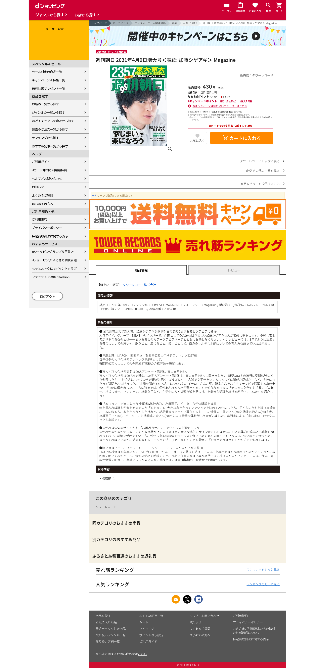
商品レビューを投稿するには (260, 183)
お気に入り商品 (106, 622)
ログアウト (47, 296)
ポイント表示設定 (151, 635)
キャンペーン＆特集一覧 (48, 80)
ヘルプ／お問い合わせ (47, 178)
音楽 (174, 23)
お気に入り (197, 140)
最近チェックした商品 (111, 628)
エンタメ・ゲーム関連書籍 (150, 23)
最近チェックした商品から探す (53, 121)
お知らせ (38, 187)
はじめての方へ (42, 204)
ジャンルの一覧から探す (48, 112)
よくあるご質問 (42, 195)
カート (143, 622)
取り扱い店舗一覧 (108, 641)
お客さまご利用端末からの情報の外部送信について (254, 630)
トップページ (99, 23)
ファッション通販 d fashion (51, 277)
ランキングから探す (45, 138)
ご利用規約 (39, 219)
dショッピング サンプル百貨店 (53, 251)
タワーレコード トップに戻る (260, 160)
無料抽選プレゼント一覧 (48, 88)
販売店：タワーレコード (256, 75)
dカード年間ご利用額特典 (49, 170)
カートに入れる (241, 138)
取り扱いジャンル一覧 (111, 635)
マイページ (146, 628)
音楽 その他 (190, 23)
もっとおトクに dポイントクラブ (54, 268)
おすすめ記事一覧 (151, 616)
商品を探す (103, 616)
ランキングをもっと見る (263, 569)
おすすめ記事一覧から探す (50, 146)
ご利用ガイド (41, 161)
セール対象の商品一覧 (47, 71)
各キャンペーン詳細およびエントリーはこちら (220, 106)
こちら (142, 654)
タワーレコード (106, 507)
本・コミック (121, 23)
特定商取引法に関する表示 (50, 236)
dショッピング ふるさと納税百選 (54, 260)
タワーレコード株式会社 (139, 285)
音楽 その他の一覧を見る (263, 170)
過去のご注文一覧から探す (50, 129)
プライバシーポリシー (47, 228)
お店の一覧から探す (45, 104)
